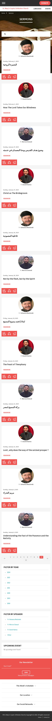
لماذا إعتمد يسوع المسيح (14, 321)
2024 (8, 572)
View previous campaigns (26, 675)
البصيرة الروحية (10, 64)
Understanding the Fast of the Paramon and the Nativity (26, 537)
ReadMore (6, 70)
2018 (8, 603)
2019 (8, 598)
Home (3, 13)
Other (9, 635)
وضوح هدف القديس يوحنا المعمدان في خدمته (23, 150)
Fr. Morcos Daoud (13, 625)
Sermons (11, 13)
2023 (8, 577)
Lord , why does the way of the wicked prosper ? (25, 450)
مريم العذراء (8, 492)
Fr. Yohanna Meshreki (14, 619)
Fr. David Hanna (12, 630)
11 (26, 560)
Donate (44, 3)
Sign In (47, 9)
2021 (8, 588)
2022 (8, 583)
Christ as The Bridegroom (15, 193)
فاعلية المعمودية (10, 236)
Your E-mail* (7, 666)
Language (37, 9)
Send (26, 672)
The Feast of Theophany (14, 364)
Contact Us (46, 717)
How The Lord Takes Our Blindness (19, 107)
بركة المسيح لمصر (11, 407)
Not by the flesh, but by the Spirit (19, 278)
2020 (8, 593)
